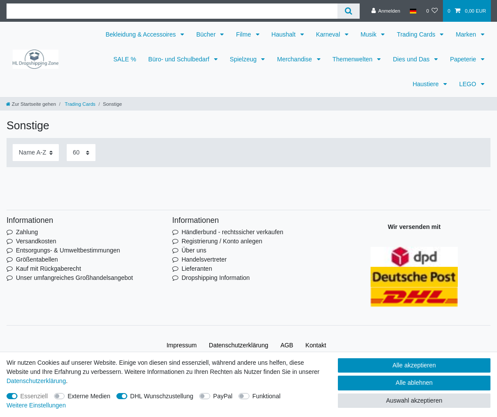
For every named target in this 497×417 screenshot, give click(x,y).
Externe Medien (89, 396)
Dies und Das (412, 59)
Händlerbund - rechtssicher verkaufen (232, 232)
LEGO (468, 84)
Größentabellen (37, 259)
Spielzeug (244, 59)
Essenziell (34, 396)
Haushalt (284, 34)
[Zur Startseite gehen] (31, 104)
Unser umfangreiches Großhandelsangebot (74, 277)
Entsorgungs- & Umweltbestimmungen (68, 250)
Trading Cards (417, 34)
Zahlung (27, 232)
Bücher (206, 34)
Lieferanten (196, 268)
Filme (244, 34)
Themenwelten (353, 59)
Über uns (193, 250)
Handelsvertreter (204, 259)
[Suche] (348, 11)
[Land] (413, 11)
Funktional (266, 396)
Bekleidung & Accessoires (141, 34)
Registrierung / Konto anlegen (221, 241)
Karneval (329, 34)
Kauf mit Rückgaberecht (48, 268)
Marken (467, 34)
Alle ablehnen (414, 382)
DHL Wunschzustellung (162, 396)
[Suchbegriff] (172, 11)
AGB (286, 345)
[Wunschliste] (432, 11)
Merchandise (295, 59)
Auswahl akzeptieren (414, 400)
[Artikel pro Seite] (81, 152)
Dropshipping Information (215, 277)
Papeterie (464, 59)
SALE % (124, 59)
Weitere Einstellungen (36, 405)
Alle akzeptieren (414, 365)
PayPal (222, 396)
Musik (369, 34)
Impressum (182, 345)
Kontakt (316, 345)
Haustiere (426, 84)
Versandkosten (36, 241)
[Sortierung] (36, 152)
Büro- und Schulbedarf (179, 59)
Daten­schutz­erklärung (238, 345)
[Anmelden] (385, 11)
